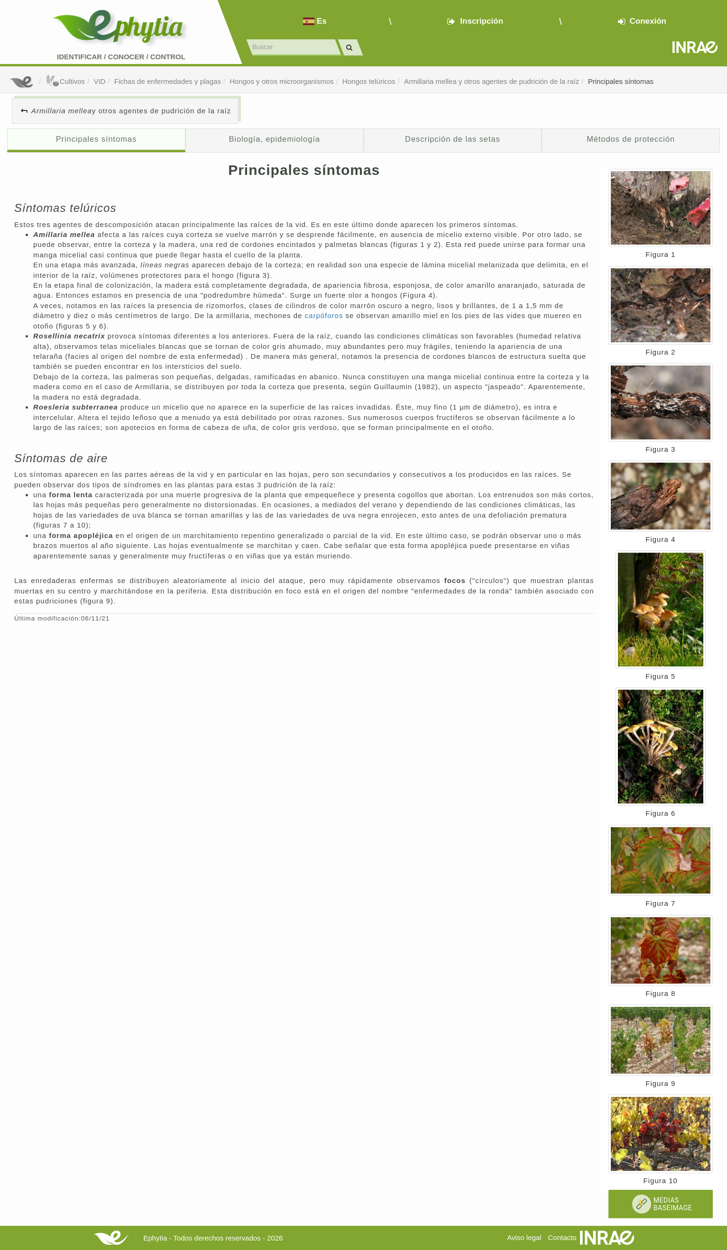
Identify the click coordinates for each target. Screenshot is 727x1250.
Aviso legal (524, 1237)
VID (99, 81)
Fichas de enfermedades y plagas (167, 81)
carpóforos (325, 315)
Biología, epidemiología (274, 139)
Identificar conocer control (121, 57)
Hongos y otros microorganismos (281, 81)
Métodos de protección (631, 139)
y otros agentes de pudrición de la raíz (131, 111)
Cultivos (65, 81)
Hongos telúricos (369, 81)
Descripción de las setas (452, 139)
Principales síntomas (620, 81)
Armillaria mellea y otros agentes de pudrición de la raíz (491, 81)
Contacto (562, 1237)
